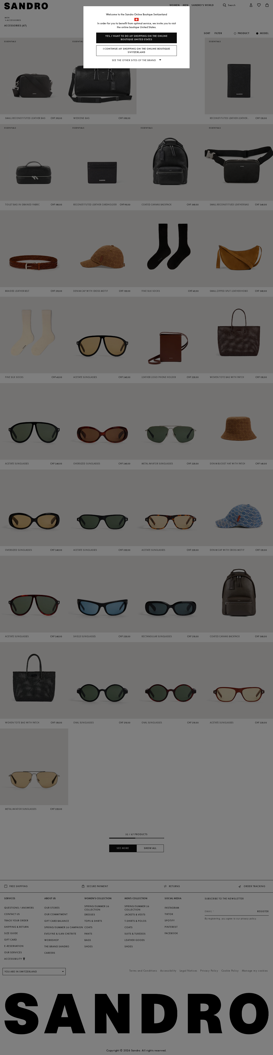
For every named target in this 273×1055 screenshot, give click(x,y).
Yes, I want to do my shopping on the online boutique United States (136, 38)
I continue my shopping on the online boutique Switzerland (136, 50)
